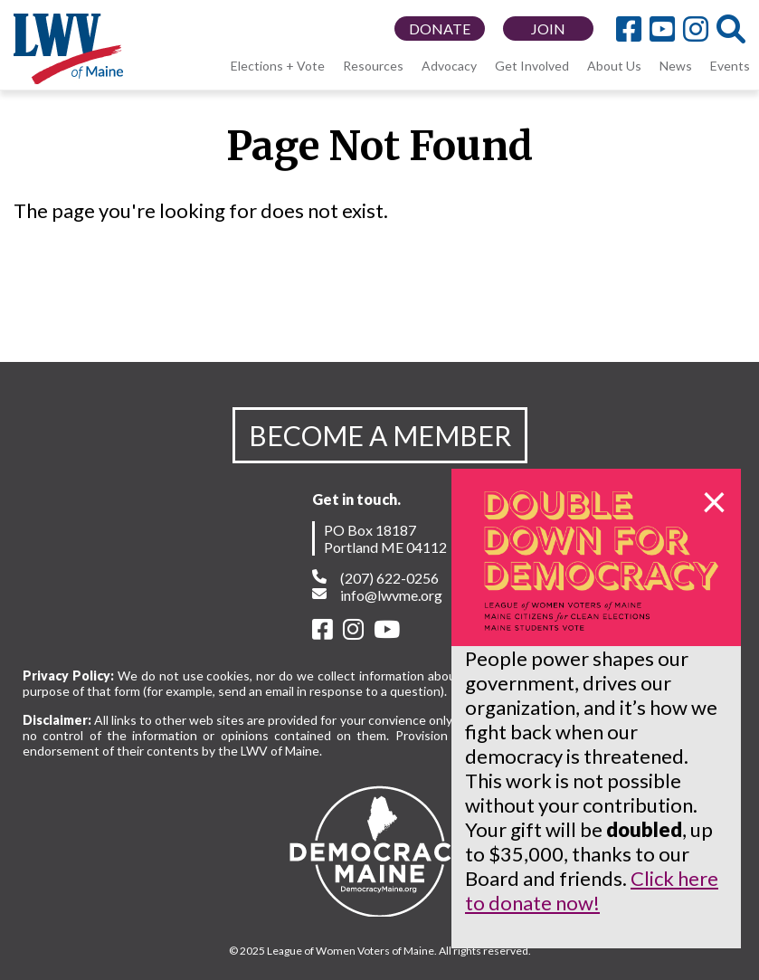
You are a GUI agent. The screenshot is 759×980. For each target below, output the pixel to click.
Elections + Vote (278, 65)
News (675, 65)
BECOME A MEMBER (380, 435)
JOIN (548, 28)
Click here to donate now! (591, 890)
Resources (373, 65)
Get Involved (532, 65)
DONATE (439, 28)
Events (730, 65)
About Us (614, 65)
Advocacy (449, 65)
